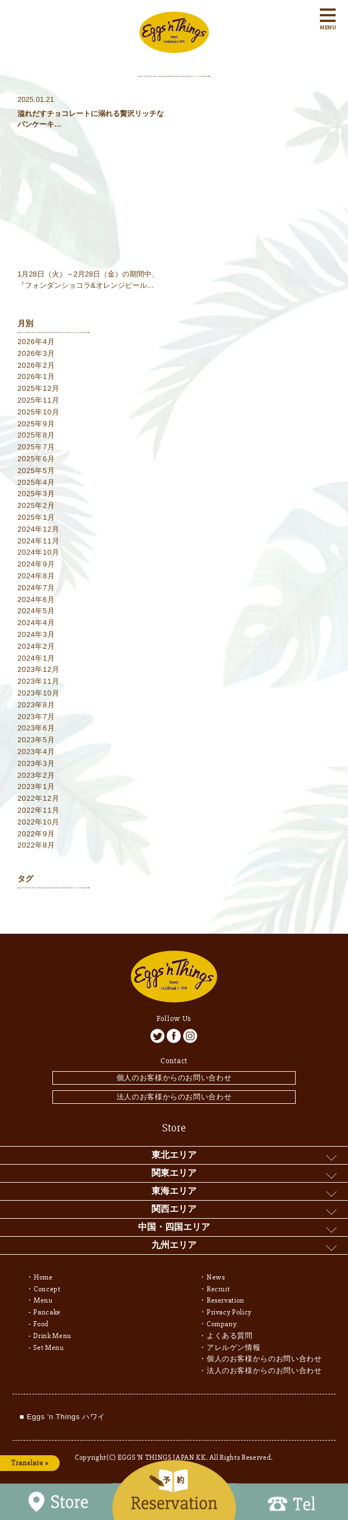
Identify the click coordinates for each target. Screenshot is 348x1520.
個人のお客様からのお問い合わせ (174, 1077)
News (216, 1277)
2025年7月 (36, 447)
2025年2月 (36, 505)
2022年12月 (38, 798)
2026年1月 (36, 376)
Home (43, 1277)
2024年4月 (36, 622)
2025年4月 (36, 482)
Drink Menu (52, 1335)
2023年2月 (36, 775)
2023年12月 (38, 669)
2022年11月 (38, 810)
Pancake (47, 1312)
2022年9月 (36, 834)
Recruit (218, 1289)
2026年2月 (36, 365)
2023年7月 (36, 716)
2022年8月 (36, 845)
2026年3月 (36, 353)
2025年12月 (38, 388)
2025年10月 (38, 412)
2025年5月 (36, 470)
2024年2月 (36, 646)
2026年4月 (36, 341)
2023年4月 (36, 751)
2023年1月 (36, 786)
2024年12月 (38, 529)
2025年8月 (36, 435)
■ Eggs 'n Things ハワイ (62, 1416)
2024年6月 (36, 599)
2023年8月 (36, 705)
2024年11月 (38, 541)
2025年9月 (36, 424)
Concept (47, 1289)
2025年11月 (38, 400)
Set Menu (48, 1347)
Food (41, 1324)
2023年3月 (36, 763)
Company (222, 1324)
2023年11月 (38, 681)
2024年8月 (36, 576)
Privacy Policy (229, 1312)
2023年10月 (38, 693)
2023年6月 (36, 728)
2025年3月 (36, 493)
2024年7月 (36, 587)
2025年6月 (36, 458)
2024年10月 (38, 552)
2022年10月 (38, 822)
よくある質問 (230, 1335)
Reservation (225, 1300)
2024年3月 (36, 634)
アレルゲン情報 (234, 1347)
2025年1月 (36, 517)
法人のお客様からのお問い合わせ (174, 1097)
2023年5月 (36, 740)
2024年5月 (36, 611)
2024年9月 (36, 564)
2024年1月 (36, 658)
